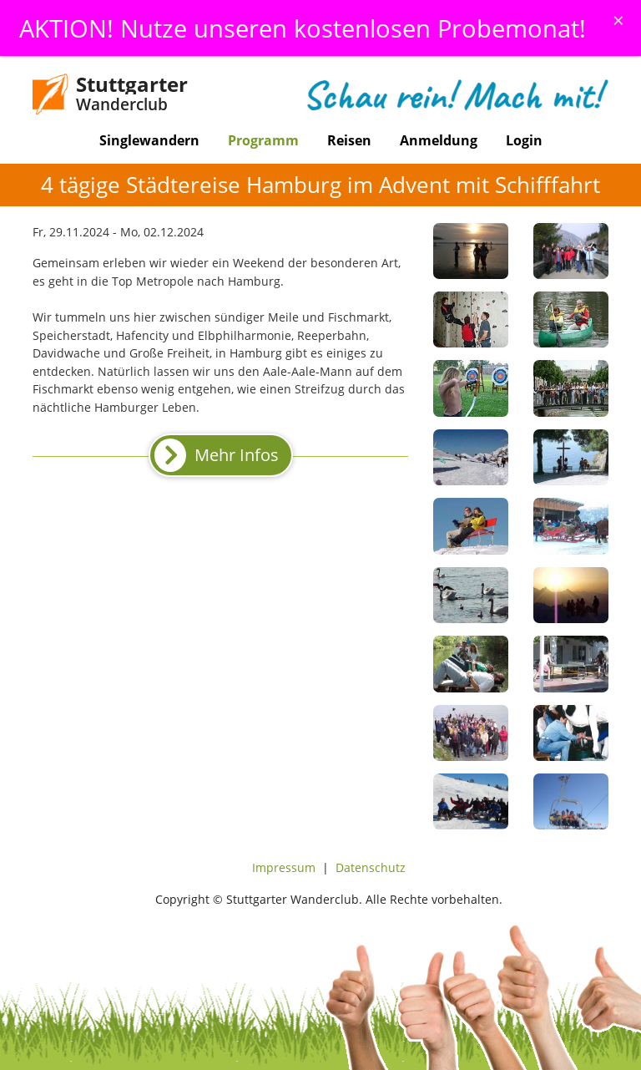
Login (524, 140)
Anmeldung (438, 140)
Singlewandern (149, 140)
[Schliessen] (618, 20)
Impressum (283, 867)
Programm (263, 140)
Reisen (349, 140)
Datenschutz (371, 867)
